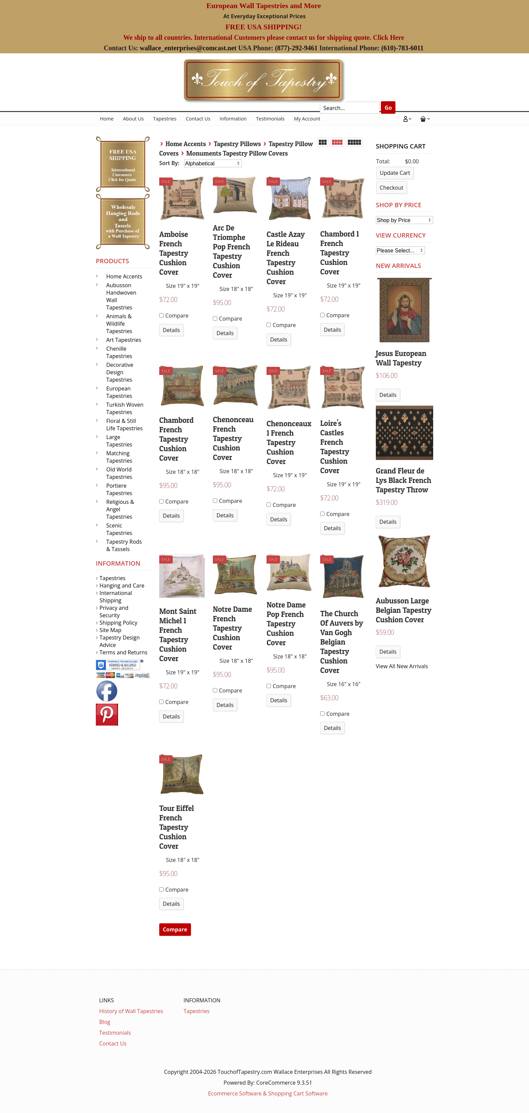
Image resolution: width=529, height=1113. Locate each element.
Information (233, 118)
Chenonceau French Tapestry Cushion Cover (233, 438)
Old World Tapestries (119, 473)
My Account (307, 118)
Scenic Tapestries (119, 529)
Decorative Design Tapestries (119, 372)
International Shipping (116, 596)
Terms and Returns (123, 652)
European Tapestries (119, 392)
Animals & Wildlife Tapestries (119, 324)
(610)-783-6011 (402, 48)
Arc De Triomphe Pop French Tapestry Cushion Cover (231, 251)
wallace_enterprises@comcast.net (188, 48)
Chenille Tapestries (119, 352)
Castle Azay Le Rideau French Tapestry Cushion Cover (286, 257)
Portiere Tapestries (119, 489)
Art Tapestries (123, 340)
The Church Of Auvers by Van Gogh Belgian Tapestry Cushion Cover (341, 642)
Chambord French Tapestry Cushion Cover (176, 439)
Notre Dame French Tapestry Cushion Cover (232, 628)
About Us (133, 118)
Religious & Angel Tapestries (120, 509)
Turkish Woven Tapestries (124, 408)
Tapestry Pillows (237, 144)
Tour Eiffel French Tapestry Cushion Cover (176, 827)
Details (388, 395)
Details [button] (171, 330)
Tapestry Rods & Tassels (124, 545)
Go (388, 107)
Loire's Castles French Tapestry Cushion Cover (334, 446)
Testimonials (270, 118)
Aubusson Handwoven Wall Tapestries (121, 296)
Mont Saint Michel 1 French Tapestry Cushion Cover (178, 634)
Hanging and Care (122, 585)
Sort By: (170, 163)
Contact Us (198, 118)
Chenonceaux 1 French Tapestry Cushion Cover (289, 442)
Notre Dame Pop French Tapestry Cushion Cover (286, 623)
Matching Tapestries (119, 457)
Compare (174, 315)
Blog (104, 1022)
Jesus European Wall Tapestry (401, 358)
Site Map (110, 630)
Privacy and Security (114, 611)
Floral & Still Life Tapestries (124, 424)
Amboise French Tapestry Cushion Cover (173, 253)
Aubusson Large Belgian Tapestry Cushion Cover (403, 610)
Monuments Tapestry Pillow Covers (237, 153)
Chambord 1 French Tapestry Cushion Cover (339, 252)
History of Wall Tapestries (131, 1011)
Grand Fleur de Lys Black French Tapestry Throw (403, 480)
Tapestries (164, 118)
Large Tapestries (119, 440)
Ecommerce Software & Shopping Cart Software (268, 1093)
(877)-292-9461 (296, 48)
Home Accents (186, 144)
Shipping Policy (118, 622)
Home (107, 118)
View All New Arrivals (402, 666)
